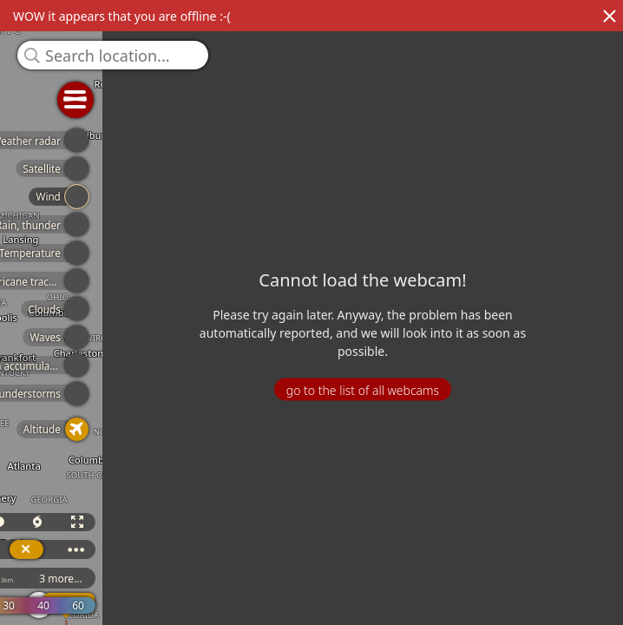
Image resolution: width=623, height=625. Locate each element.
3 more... (305, 578)
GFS (166, 578)
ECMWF (96, 578)
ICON (236, 578)
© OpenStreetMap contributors (551, 619)
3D (161, 522)
